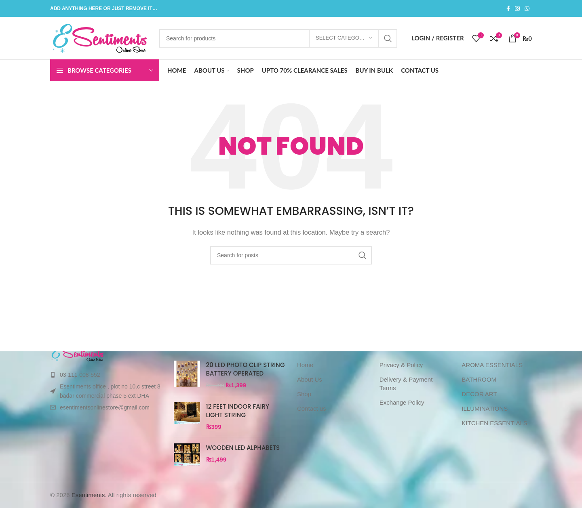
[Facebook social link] (508, 8)
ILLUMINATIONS (485, 408)
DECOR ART (479, 393)
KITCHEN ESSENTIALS (494, 423)
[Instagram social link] (517, 8)
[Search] (278, 38)
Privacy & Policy (401, 364)
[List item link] (106, 374)
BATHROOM (479, 379)
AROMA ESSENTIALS (492, 364)
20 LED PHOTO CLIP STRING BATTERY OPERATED (245, 369)
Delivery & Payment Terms (406, 383)
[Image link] (78, 352)
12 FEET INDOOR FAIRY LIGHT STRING (238, 410)
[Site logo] (100, 37)
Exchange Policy (402, 402)
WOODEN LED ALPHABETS (243, 447)
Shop (304, 393)
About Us (309, 379)
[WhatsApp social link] (527, 8)
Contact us (311, 408)
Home (305, 364)
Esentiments (88, 494)
